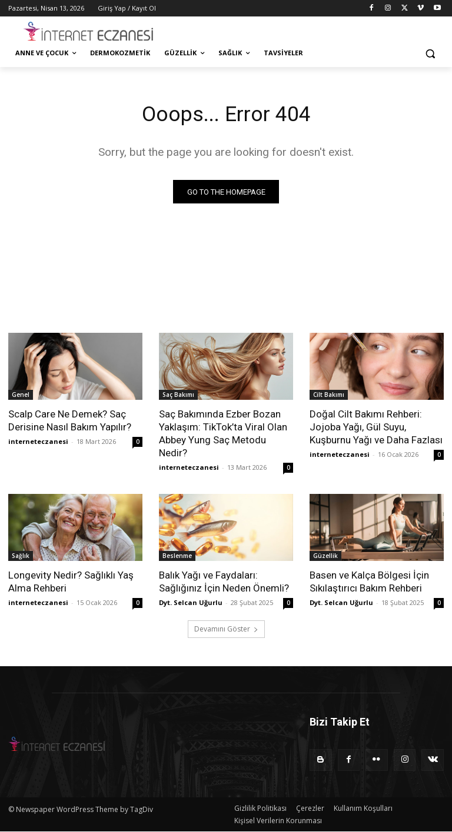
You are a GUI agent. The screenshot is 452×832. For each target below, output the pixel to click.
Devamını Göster (226, 631)
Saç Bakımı (178, 397)
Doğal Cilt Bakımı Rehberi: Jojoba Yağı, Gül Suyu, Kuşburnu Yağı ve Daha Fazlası (376, 429)
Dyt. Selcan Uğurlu (190, 604)
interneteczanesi (38, 443)
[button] (430, 53)
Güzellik (325, 558)
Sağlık (20, 558)
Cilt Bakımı (328, 397)
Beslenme (177, 558)
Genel (20, 397)
